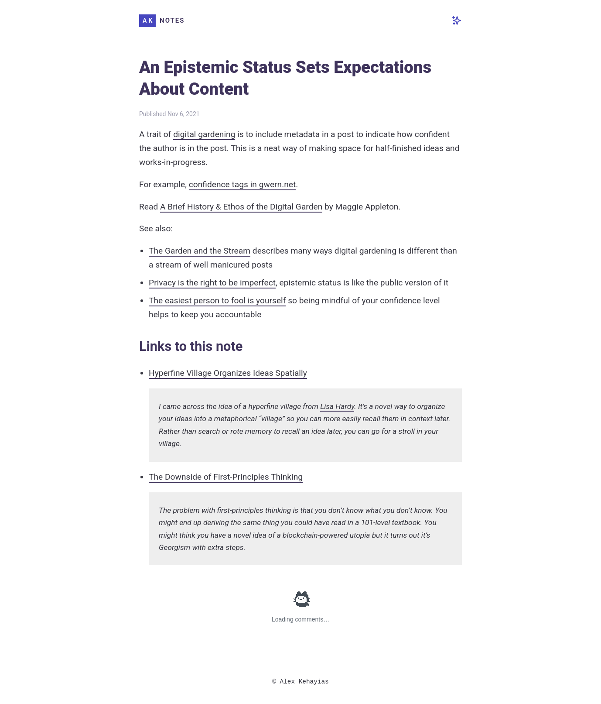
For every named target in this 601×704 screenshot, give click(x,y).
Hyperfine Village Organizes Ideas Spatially (228, 373)
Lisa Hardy (337, 406)
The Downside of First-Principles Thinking (226, 477)
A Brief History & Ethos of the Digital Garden (241, 207)
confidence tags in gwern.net (242, 184)
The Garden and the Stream (199, 251)
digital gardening (204, 134)
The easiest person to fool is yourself (217, 300)
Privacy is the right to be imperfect (212, 283)
